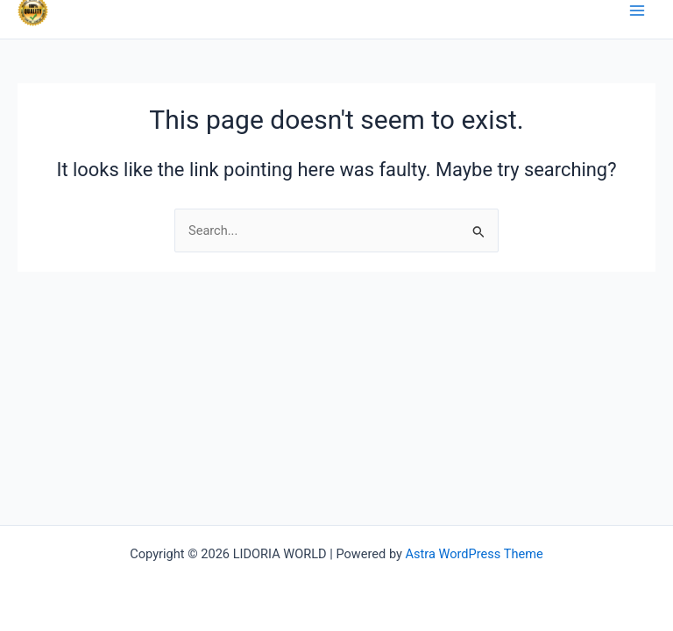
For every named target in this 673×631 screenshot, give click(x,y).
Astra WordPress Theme (474, 554)
